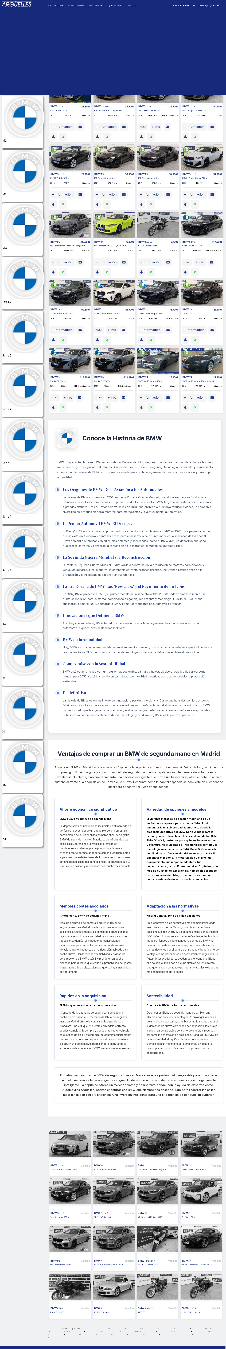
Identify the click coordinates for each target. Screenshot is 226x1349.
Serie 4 (103, 1331)
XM (176, 1335)
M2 (109, 1328)
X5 (112, 1335)
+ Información (62, 127)
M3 (141, 1328)
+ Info (156, 127)
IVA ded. (143, 127)
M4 (174, 1328)
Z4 (208, 1335)
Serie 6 (138, 1331)
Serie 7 (174, 1331)
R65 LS (208, 1328)
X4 (80, 1335)
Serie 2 (67, 1331)
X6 (144, 1335)
